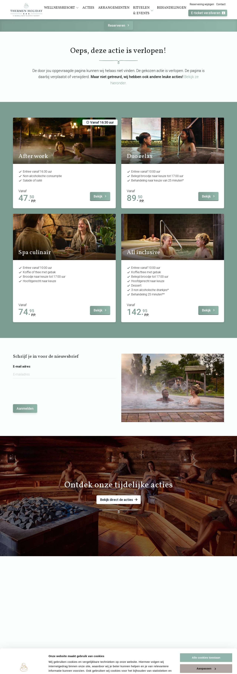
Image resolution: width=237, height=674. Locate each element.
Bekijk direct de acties (119, 500)
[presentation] (41, 389)
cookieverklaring (87, 656)
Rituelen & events (143, 11)
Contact (221, 4)
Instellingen (56, 666)
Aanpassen (206, 645)
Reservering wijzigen (202, 4)
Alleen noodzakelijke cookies (206, 656)
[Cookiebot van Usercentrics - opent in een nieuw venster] (24, 667)
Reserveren (119, 25)
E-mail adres (21, 366)
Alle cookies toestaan (206, 634)
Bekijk (101, 196)
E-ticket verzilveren (208, 13)
